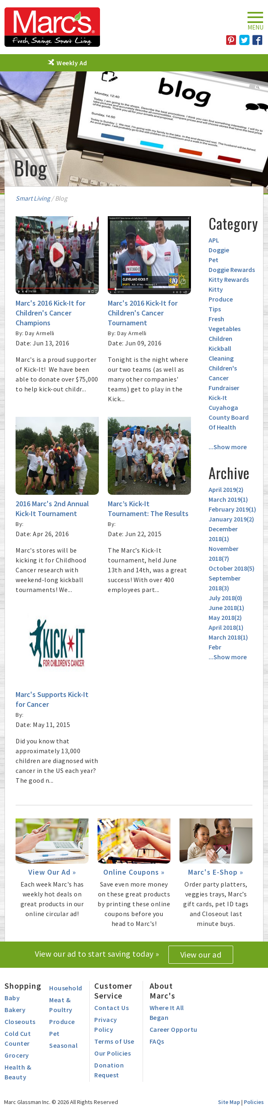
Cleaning (221, 358)
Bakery (15, 1010)
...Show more (228, 447)
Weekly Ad (72, 63)
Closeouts (20, 1021)
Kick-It (218, 397)
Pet (213, 260)
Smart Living (33, 198)
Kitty (216, 289)
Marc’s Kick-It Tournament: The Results (148, 508)
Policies (254, 1102)
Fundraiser (224, 388)
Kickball (220, 348)
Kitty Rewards (229, 279)
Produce (221, 299)
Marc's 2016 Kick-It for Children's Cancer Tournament (142, 312)
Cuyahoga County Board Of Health (229, 417)
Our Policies (112, 1053)
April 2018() (226, 627)
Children (220, 338)
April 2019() (226, 489)
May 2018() (225, 617)
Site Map (229, 1102)
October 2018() (231, 568)
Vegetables (225, 329)
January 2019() (231, 519)
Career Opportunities (182, 1029)
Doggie (219, 250)
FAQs (157, 1041)
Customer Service (113, 991)
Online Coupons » (134, 872)
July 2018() (225, 598)
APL (214, 240)
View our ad (201, 954)
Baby (12, 998)
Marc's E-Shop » (215, 872)
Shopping (23, 986)
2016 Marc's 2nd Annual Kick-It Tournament (52, 508)
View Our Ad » (52, 872)
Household (65, 988)
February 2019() (232, 509)
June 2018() (226, 607)
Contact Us (111, 1007)
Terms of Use (114, 1041)
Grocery (17, 1055)
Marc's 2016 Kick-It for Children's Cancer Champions (50, 312)
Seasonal (63, 1045)
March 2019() (228, 499)
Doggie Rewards (232, 269)
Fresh (216, 319)
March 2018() (228, 637)
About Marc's (162, 991)
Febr (215, 647)
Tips (215, 309)
